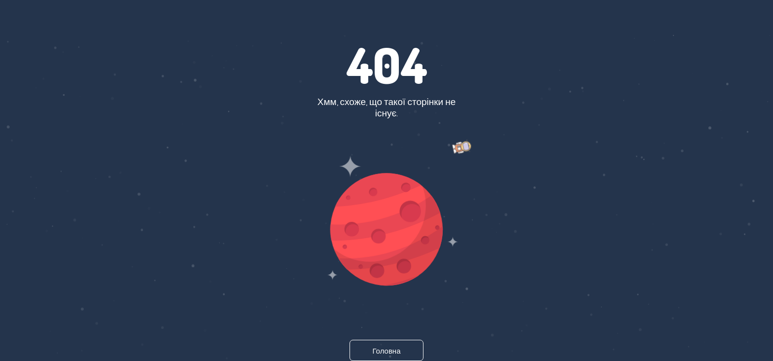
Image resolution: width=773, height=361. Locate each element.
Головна (387, 351)
